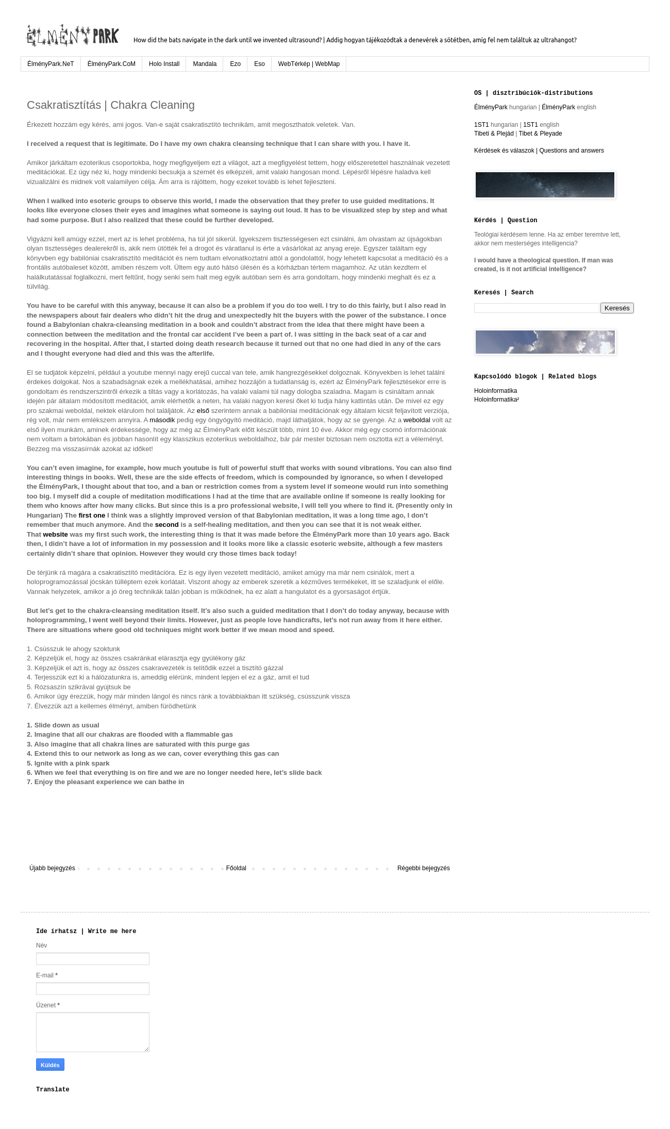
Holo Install (164, 64)
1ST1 (481, 124)
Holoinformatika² (496, 399)
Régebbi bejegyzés (423, 868)
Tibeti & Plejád (494, 133)
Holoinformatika (495, 390)
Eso (259, 64)
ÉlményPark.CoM (112, 64)
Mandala (204, 64)
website (55, 534)
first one (91, 515)
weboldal (417, 420)
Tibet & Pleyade (540, 133)
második (162, 420)
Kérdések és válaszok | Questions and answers (539, 150)
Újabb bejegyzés (52, 868)
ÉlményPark (491, 107)
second (167, 524)
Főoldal (236, 868)
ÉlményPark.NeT (50, 64)
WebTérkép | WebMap (309, 64)
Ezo (235, 64)
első (203, 410)
